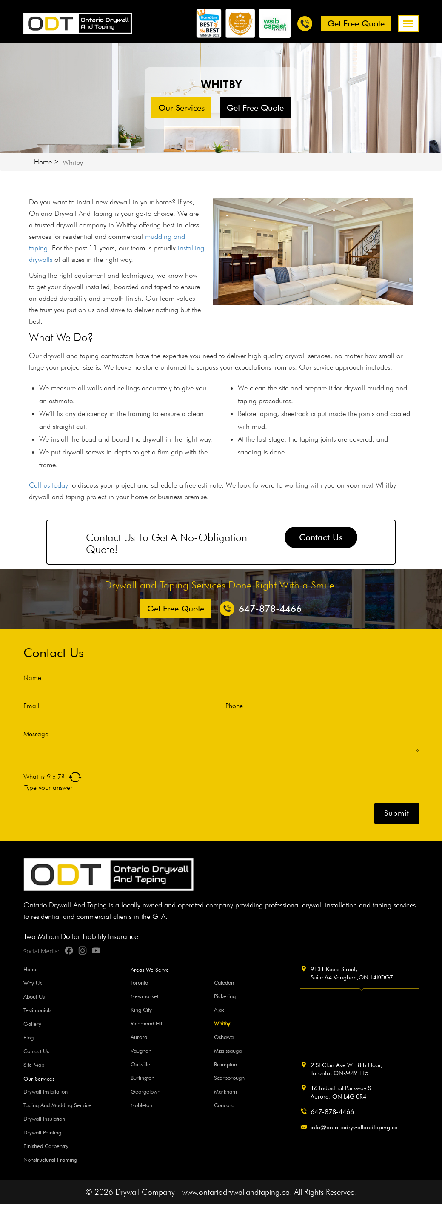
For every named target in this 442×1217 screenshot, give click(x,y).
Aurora (139, 1036)
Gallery (32, 1023)
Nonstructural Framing (50, 1159)
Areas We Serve (150, 970)
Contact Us (321, 537)
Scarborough (229, 1077)
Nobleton (141, 1105)
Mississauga (228, 1050)
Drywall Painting (42, 1132)
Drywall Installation (45, 1091)
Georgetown (145, 1091)
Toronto (139, 982)
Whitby (222, 1023)
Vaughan (141, 1050)
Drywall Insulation (44, 1118)
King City (141, 1009)
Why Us (32, 982)
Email (31, 706)
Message (35, 734)
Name (32, 678)
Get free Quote (356, 23)
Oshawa (224, 1036)
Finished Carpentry (45, 1145)
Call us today (48, 485)
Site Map (33, 1064)
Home (43, 162)
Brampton (225, 1064)
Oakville (140, 1064)
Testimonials (37, 1010)
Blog (28, 1037)
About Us (34, 996)
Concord (224, 1105)
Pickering (225, 996)
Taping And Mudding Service (57, 1105)
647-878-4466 (332, 1112)
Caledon (224, 982)
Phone (234, 706)
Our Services (181, 108)
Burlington (142, 1077)
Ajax (219, 1009)
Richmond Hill (147, 1023)
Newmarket (144, 996)
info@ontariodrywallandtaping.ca (354, 1127)
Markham (225, 1091)
